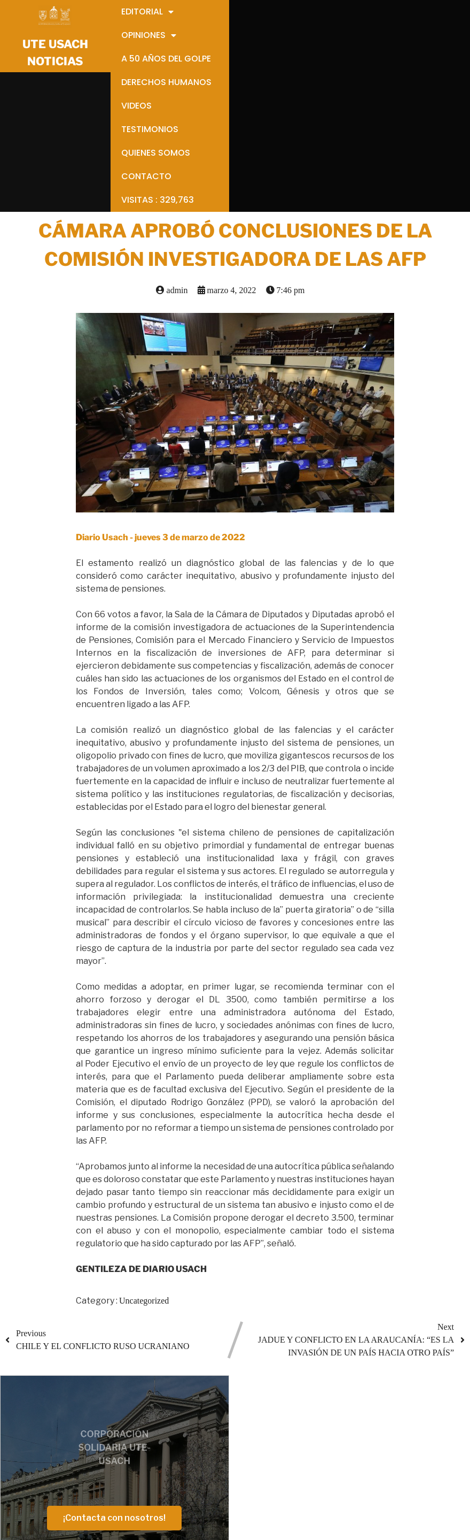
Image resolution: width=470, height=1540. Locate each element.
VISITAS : (228, 1502)
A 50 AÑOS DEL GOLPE (239, 1425)
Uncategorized (144, 1159)
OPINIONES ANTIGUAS (240, 1413)
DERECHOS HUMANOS (240, 1438)
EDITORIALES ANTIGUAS (245, 1387)
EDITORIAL (217, 1374)
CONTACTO (218, 1490)
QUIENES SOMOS (229, 1477)
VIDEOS (210, 1451)
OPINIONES (217, 1400)
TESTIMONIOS (223, 1464)
